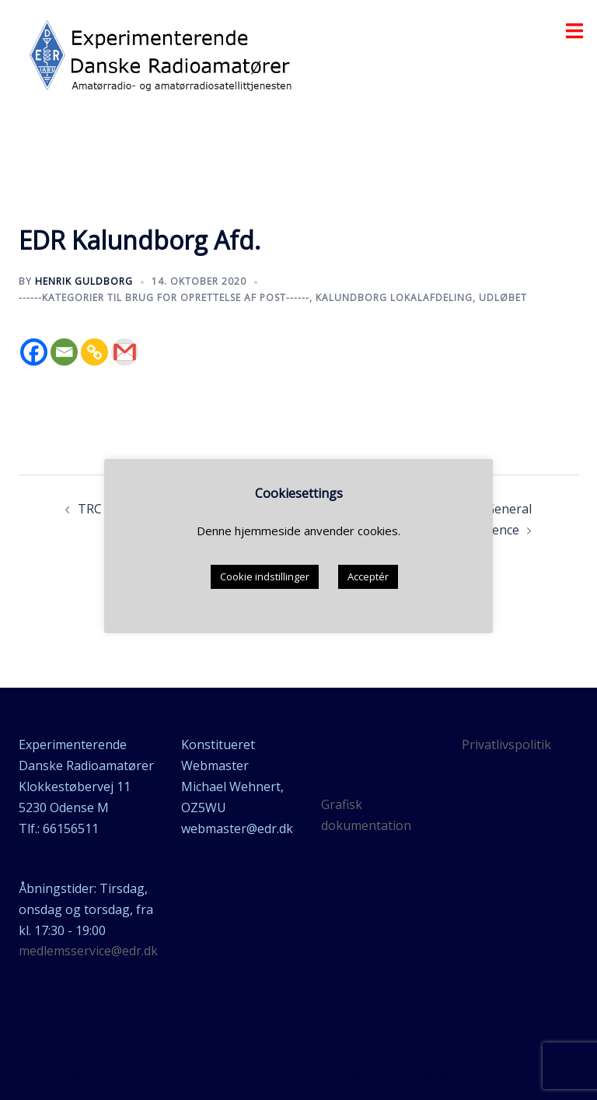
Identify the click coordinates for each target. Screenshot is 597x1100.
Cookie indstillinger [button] (264, 576)
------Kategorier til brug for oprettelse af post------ (164, 297)
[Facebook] (33, 352)
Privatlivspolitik (506, 744)
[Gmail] (124, 352)
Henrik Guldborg (84, 281)
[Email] (64, 352)
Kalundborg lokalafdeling (394, 297)
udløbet (503, 297)
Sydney (456, 1072)
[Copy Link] (94, 352)
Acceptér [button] (368, 576)
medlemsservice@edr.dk (88, 950)
